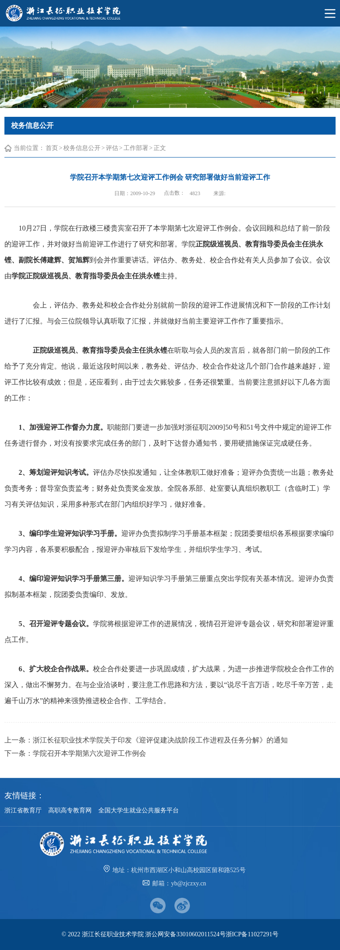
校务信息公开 (81, 148)
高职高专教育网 (70, 810)
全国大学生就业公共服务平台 (138, 810)
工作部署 (136, 148)
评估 (112, 148)
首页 (52, 148)
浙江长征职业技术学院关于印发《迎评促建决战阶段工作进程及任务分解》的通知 (160, 740)
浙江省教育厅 (23, 810)
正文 (160, 148)
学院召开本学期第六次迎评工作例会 (89, 753)
